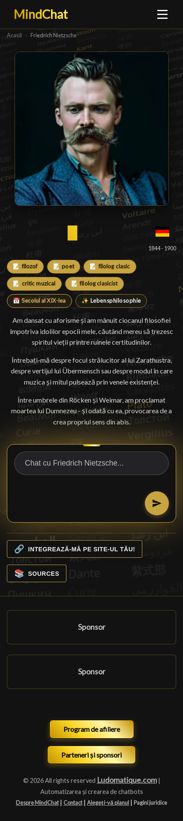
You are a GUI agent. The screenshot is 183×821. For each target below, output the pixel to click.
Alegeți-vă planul (108, 802)
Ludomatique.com (127, 780)
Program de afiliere (91, 729)
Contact (72, 802)
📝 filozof (25, 266)
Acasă (14, 35)
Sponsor (91, 627)
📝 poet (63, 266)
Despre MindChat (37, 802)
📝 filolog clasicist (94, 283)
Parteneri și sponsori (91, 755)
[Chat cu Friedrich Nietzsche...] (91, 463)
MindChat (41, 14)
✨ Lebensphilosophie (111, 300)
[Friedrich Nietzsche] (91, 128)
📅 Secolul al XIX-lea (39, 300)
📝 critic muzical (34, 283)
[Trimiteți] (157, 503)
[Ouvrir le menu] (162, 14)
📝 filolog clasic (110, 266)
